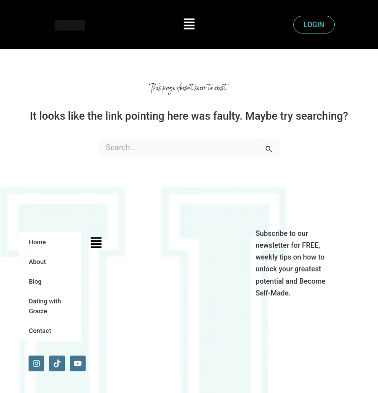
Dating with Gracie (45, 306)
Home (37, 242)
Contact (40, 330)
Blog (35, 281)
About (37, 261)
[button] (189, 24)
